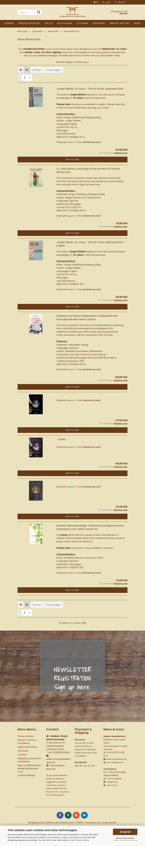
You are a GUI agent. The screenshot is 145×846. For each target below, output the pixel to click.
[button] (96, 2)
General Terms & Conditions (27, 744)
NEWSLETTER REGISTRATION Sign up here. (72, 680)
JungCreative (108, 825)
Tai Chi (49, 23)
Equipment (99, 23)
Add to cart (72, 162)
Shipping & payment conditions (29, 762)
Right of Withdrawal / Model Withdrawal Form (30, 771)
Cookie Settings (26, 777)
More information (125, 838)
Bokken (9, 23)
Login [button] (106, 2)
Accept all (125, 831)
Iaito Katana (64, 23)
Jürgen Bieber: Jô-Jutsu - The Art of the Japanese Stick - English (90, 246)
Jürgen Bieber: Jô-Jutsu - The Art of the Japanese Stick (89, 91)
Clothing (82, 23)
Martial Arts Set (119, 23)
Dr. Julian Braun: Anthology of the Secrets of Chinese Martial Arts (88, 172)
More (137, 23)
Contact (22, 757)
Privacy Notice (82, 840)
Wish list (120, 2)
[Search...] (39, 12)
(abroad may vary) (92, 144)
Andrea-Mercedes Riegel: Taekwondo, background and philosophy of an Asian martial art (90, 529)
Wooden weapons (29, 23)
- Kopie (60, 441)
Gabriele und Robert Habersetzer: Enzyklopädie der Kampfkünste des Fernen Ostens (87, 320)
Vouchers (23, 753)
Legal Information (28, 749)
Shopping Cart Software (41, 825)
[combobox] (37, 72)
